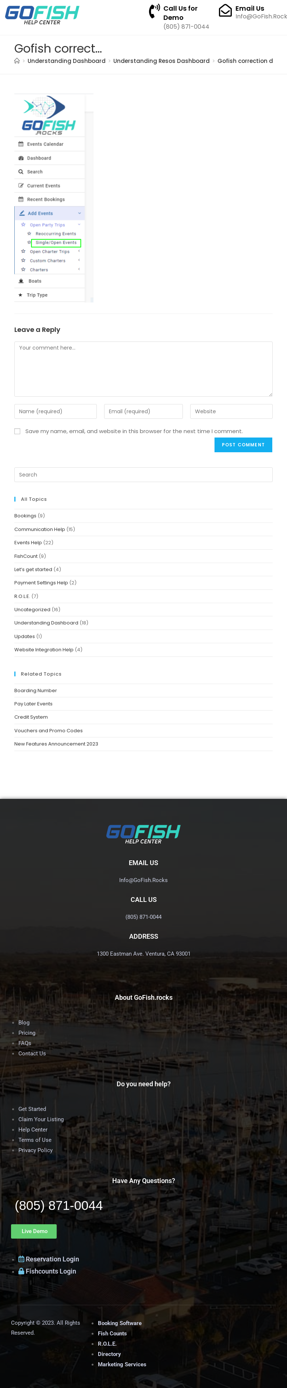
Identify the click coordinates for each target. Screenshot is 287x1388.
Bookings (25, 515)
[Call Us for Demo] (154, 11)
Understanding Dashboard (46, 622)
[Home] (17, 61)
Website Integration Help (44, 649)
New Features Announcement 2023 (56, 743)
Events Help (28, 542)
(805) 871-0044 (59, 1205)
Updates (24, 636)
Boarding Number (35, 690)
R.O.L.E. (22, 596)
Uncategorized (32, 609)
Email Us (249, 8)
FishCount (26, 556)
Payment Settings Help (41, 582)
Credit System (31, 717)
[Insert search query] (143, 474)
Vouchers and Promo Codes (48, 730)
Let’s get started (33, 569)
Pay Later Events (33, 703)
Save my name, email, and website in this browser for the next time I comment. (134, 431)
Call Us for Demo (180, 13)
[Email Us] (225, 10)
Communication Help (39, 529)
